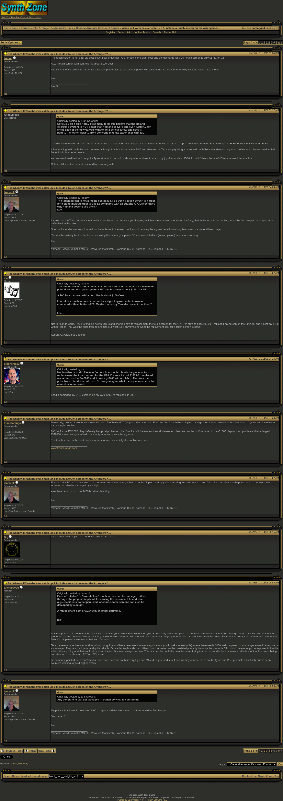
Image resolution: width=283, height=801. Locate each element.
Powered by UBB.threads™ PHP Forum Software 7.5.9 (141, 800)
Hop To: (223, 764)
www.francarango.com (64, 448)
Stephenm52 (11, 363)
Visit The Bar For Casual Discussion (21, 17)
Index (30, 750)
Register (110, 32)
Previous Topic (12, 750)
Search (157, 32)
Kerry (25, 763)
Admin (14, 763)
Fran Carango (12, 423)
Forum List (124, 32)
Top (5, 94)
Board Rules (11, 776)
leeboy (8, 58)
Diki (20, 763)
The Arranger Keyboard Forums (53, 28)
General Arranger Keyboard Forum (97, 28)
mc (6, 278)
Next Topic (46, 750)
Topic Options (11, 42)
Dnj (6, 537)
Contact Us (249, 776)
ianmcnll (9, 192)
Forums (25, 28)
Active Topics (142, 32)
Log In (274, 28)
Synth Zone (11, 28)
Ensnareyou (11, 587)
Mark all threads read (34, 776)
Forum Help (170, 32)
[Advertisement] (210, 9)
